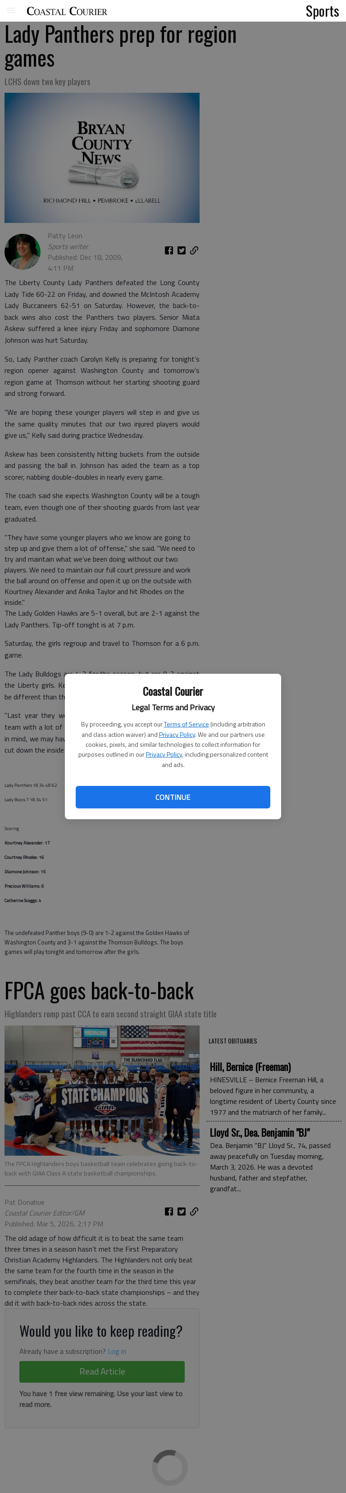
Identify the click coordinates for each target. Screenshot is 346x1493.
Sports (322, 10)
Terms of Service (186, 724)
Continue (172, 797)
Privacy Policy (177, 734)
